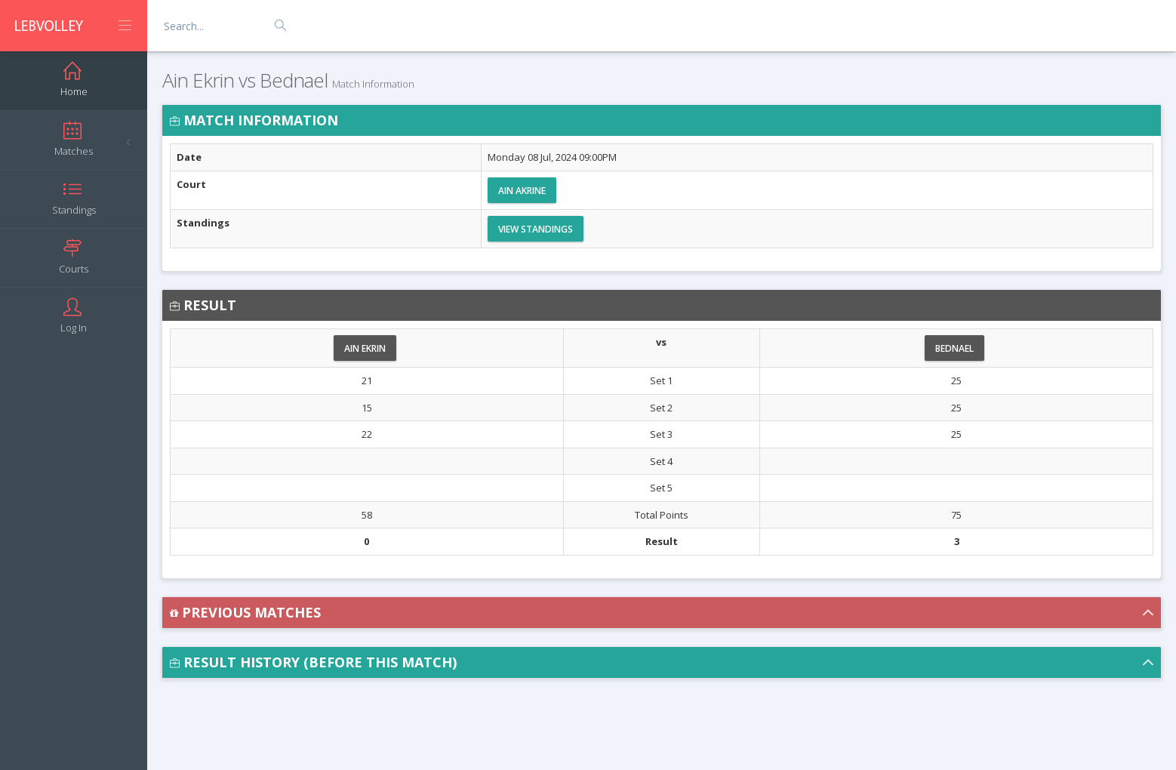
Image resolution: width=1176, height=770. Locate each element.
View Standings (535, 229)
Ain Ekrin (365, 348)
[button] (661, 612)
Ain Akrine (522, 190)
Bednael (954, 348)
